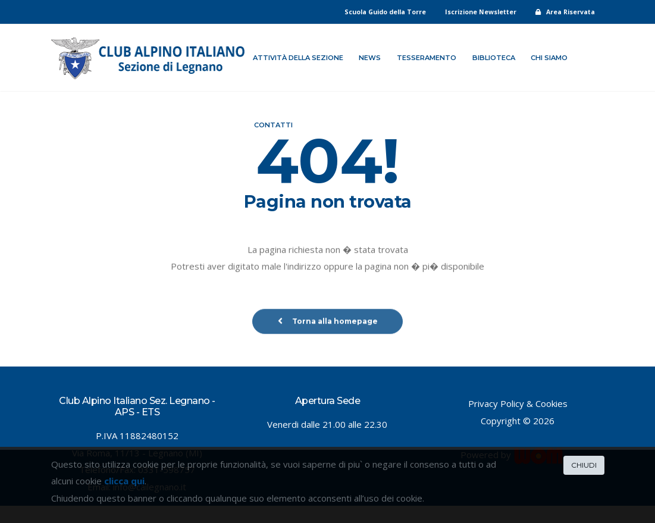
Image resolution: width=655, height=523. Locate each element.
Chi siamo (549, 58)
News (370, 58)
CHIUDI (584, 465)
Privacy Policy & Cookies (518, 403)
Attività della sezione (298, 58)
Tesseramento (426, 58)
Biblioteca (493, 58)
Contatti (273, 125)
